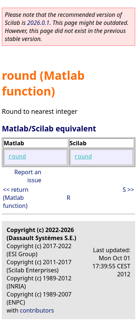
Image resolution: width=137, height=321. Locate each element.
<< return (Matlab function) (15, 198)
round (17, 157)
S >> (128, 190)
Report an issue (27, 176)
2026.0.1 (38, 23)
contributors (37, 310)
